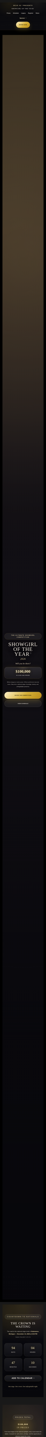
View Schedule (23, 703)
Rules (37, 13)
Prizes (9, 13)
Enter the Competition (23, 695)
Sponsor (23, 18)
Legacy (23, 13)
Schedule (16, 13)
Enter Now (23, 24)
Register (30, 13)
